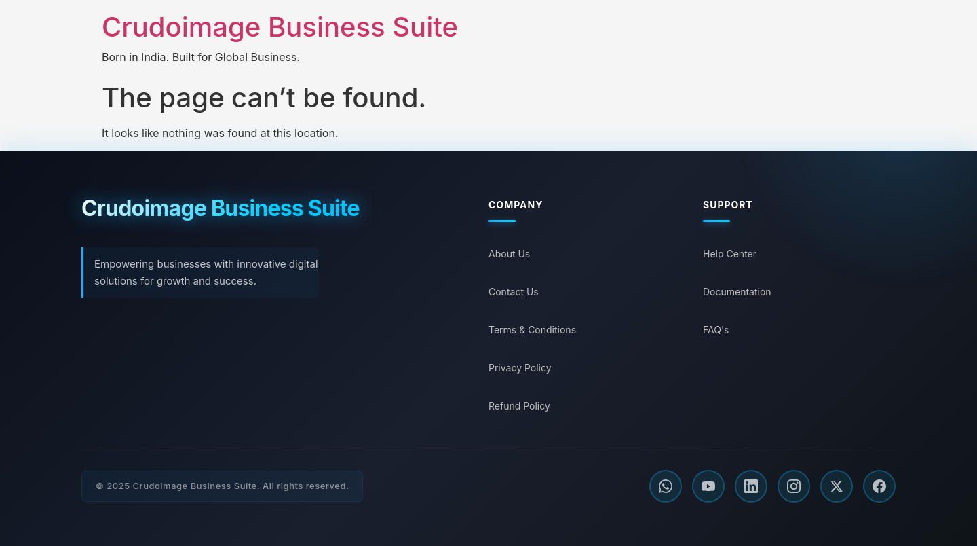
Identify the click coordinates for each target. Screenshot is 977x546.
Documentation (737, 291)
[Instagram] (794, 486)
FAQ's (716, 329)
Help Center (729, 253)
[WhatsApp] (665, 486)
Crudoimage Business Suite (280, 26)
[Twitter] (836, 486)
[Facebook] (879, 486)
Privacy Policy (520, 368)
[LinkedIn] (751, 486)
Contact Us (513, 291)
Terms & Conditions (532, 329)
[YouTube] (708, 486)
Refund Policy (519, 406)
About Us (509, 253)
